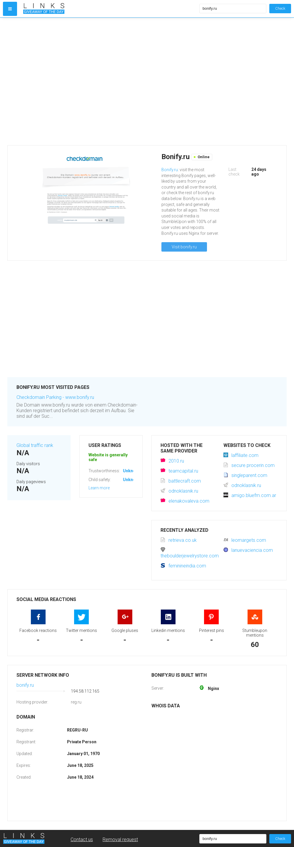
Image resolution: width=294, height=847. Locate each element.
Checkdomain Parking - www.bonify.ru (55, 397)
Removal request (120, 839)
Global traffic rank (34, 445)
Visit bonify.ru (184, 247)
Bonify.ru (169, 169)
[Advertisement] (59, 81)
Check (280, 8)
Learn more (99, 488)
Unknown (132, 470)
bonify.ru (25, 685)
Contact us (82, 839)
